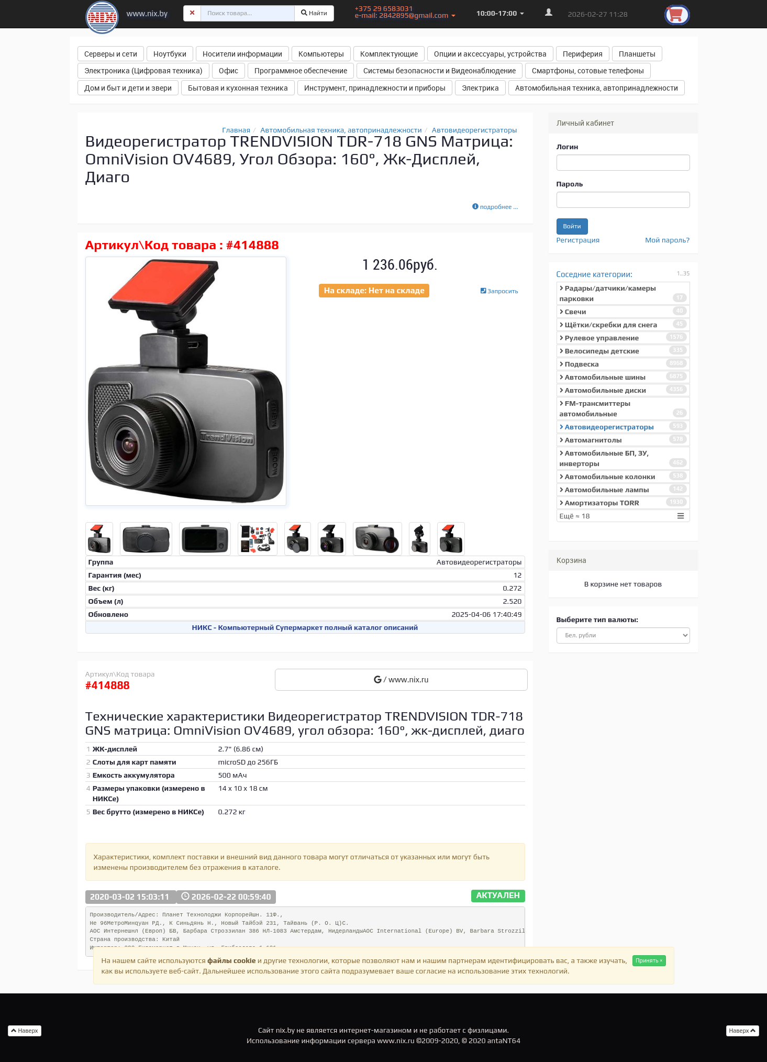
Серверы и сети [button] (110, 54)
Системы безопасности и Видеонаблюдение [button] (439, 70)
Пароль (570, 184)
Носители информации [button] (242, 54)
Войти (572, 226)
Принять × (649, 960)
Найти (314, 13)
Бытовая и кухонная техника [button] (238, 88)
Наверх (743, 1030)
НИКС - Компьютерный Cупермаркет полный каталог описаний (305, 627)
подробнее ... (495, 207)
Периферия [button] (583, 54)
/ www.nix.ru (401, 679)
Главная (236, 130)
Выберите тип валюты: (597, 619)
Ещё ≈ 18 (623, 516)
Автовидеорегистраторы (474, 130)
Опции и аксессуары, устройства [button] (490, 54)
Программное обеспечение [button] (300, 70)
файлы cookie (231, 960)
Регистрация (578, 240)
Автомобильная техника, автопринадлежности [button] (596, 88)
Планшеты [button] (637, 54)
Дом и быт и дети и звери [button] (128, 88)
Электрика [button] (480, 88)
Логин (568, 146)
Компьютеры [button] (321, 54)
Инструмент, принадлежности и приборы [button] (375, 88)
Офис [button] (228, 70)
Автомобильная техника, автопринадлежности (341, 130)
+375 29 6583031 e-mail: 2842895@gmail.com (405, 11)
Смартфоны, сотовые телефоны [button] (588, 70)
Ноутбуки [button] (169, 54)
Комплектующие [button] (389, 54)
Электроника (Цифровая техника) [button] (143, 70)
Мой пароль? (667, 240)
